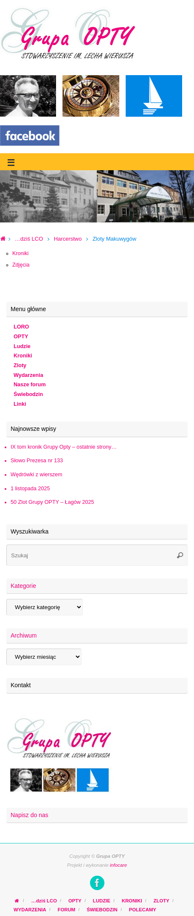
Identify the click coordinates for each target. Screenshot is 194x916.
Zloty (20, 365)
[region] (97, 196)
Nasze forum (30, 385)
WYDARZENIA (30, 909)
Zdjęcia (21, 265)
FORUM (67, 909)
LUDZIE (101, 900)
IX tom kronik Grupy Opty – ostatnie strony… (64, 447)
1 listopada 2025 (30, 489)
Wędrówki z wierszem (36, 475)
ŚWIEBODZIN (102, 909)
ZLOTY (161, 900)
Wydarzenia (28, 375)
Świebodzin (28, 394)
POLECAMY (142, 909)
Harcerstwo (68, 239)
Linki (20, 404)
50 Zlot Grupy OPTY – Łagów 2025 (52, 502)
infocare (118, 865)
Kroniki (20, 253)
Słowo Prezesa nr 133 (37, 461)
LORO (21, 327)
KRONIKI (132, 900)
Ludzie (22, 346)
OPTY (21, 337)
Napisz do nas (29, 815)
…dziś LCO (29, 239)
